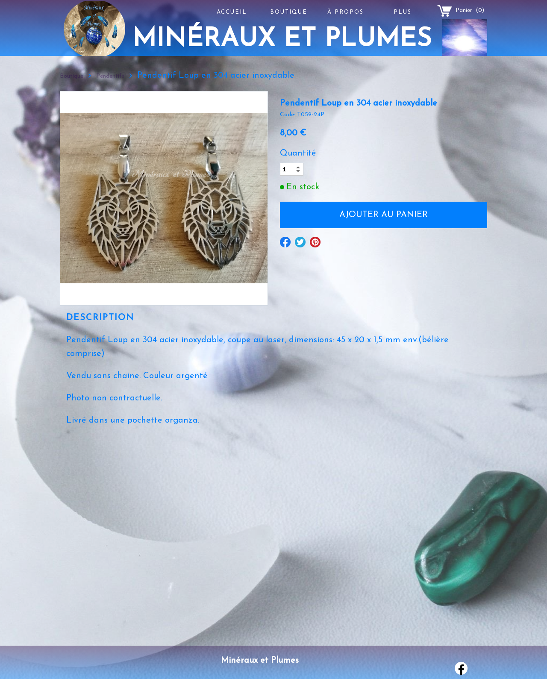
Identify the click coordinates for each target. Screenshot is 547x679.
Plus (403, 12)
